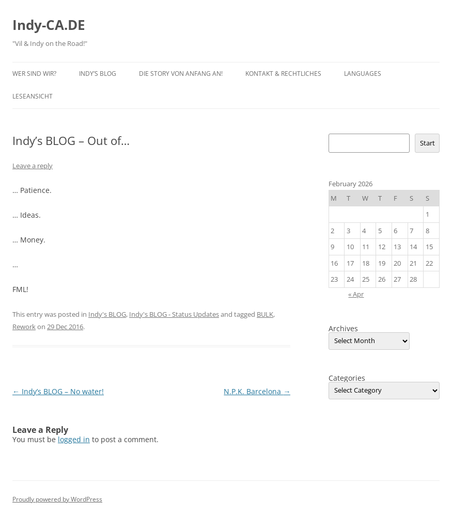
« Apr (356, 294)
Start (427, 143)
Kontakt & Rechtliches (283, 73)
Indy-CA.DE (48, 24)
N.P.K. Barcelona (257, 391)
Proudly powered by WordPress (57, 499)
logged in (74, 439)
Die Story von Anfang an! (181, 73)
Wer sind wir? (34, 73)
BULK (265, 314)
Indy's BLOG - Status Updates (174, 314)
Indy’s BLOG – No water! (58, 391)
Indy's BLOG (107, 314)
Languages (362, 73)
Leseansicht (32, 96)
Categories (347, 378)
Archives (343, 328)
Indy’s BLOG (97, 73)
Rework (24, 326)
